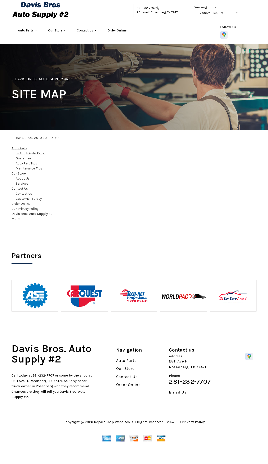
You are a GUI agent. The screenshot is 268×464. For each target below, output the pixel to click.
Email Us (177, 392)
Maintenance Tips (29, 168)
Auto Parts (26, 30)
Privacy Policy (193, 422)
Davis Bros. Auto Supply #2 (32, 214)
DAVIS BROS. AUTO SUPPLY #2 (42, 79)
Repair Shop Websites (112, 422)
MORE (16, 219)
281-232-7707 (146, 8)
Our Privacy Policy (25, 209)
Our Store (55, 30)
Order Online (117, 30)
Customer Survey (29, 199)
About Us (23, 178)
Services (22, 183)
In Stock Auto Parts (30, 153)
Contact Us (85, 30)
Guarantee (23, 158)
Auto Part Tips (26, 163)
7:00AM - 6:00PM (211, 13)
